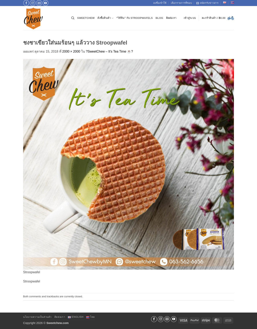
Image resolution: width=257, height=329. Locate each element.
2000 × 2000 (71, 51)
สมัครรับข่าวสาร (207, 3)
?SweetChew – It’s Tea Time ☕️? (109, 51)
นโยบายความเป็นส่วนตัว (37, 317)
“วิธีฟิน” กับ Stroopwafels (134, 17)
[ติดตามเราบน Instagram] (33, 3)
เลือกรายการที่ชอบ (181, 2)
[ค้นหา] (72, 18)
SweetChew (86, 17)
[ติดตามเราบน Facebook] (26, 3)
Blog (159, 17)
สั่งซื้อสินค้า (105, 18)
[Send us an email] (39, 3)
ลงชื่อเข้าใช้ (159, 2)
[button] (190, 18)
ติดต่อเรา (171, 17)
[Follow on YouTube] (45, 3)
